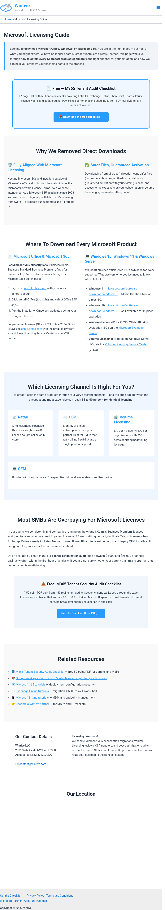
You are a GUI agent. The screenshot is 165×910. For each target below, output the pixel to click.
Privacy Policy (35, 895)
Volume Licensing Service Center (126, 344)
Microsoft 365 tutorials (31, 684)
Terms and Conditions (59, 895)
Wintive (22, 5)
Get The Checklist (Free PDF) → (81, 613)
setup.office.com (31, 329)
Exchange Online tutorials (32, 691)
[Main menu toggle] (158, 7)
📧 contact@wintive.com (30, 764)
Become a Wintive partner (32, 704)
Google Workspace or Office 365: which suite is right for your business (61, 678)
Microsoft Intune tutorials (32, 697)
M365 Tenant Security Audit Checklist (40, 671)
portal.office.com (35, 288)
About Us (29, 901)
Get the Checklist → (12, 895)
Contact (42, 901)
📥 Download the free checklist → (81, 117)
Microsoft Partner (11, 901)
